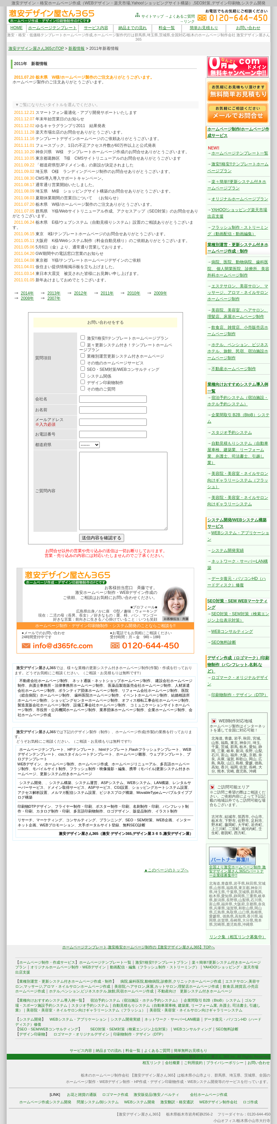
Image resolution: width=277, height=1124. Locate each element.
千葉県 (231, 892)
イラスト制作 (166, 826)
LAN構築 (161, 798)
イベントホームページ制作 (145, 710)
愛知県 (226, 896)
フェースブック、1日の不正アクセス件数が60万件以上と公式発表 (96, 145)
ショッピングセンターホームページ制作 (84, 716)
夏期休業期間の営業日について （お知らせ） (78, 198)
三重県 (251, 896)
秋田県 (251, 883)
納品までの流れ (132, 27)
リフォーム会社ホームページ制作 (150, 706)
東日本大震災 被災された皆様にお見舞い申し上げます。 (88, 273)
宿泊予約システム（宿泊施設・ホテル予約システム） (133, 1000)
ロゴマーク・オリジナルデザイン (81, 1034)
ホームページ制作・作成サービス (47, 962)
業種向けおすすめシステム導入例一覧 (51, 1000)
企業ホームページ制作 (166, 725)
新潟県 (219, 900)
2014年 (27, 293)
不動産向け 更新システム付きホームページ (195, 991)
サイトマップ (149, 16)
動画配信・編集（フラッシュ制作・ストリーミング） (154, 967)
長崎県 (235, 920)
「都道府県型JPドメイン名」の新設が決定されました (85, 165)
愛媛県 (214, 916)
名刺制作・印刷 (146, 822)
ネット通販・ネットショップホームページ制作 (111, 696)
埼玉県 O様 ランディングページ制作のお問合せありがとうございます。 (104, 171)
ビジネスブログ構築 (116, 808)
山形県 (219, 888)
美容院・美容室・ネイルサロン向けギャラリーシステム (196, 1010)
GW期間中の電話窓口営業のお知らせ (69, 253)
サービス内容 (96, 27)
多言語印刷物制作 (88, 826)
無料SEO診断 (134, 840)
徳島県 (228, 916)
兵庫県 (219, 908)
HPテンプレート (81, 765)
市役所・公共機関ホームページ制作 (66, 725)
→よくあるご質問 (180, 16)
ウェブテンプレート (166, 769)
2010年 (133, 293)
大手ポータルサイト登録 (98, 840)
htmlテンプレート (113, 765)
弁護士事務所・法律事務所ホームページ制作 (66, 701)
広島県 (219, 912)
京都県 (251, 904)
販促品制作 (142, 826)
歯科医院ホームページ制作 (96, 710)
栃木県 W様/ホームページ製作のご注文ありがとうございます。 (95, 204)
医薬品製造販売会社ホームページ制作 (139, 701)
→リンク (187, 21)
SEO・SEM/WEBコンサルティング (48, 1029)
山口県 (244, 912)
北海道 (214, 883)
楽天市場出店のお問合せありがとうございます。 (80, 132)
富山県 (214, 904)
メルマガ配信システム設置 (73, 808)
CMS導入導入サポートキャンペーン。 (71, 178)
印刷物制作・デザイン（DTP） (239, 695)
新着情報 (76, 48)
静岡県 (239, 896)
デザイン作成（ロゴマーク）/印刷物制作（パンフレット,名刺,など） (238, 664)
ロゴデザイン (118, 826)
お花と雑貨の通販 (82, 1094)
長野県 (231, 900)
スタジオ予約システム (231, 432)
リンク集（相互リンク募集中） (237, 937)
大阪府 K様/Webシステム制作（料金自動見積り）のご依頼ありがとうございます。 (113, 240)
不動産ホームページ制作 (233, 368)
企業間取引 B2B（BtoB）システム (212, 1000)
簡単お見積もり (204, 27)
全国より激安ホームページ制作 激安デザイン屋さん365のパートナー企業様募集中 (237, 871)
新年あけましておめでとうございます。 (72, 280)
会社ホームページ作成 (208, 1094)
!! (236, 875)
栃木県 (214, 896)
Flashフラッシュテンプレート (154, 765)
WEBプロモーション (57, 840)
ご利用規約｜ (195, 1063)
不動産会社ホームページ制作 (43, 696)
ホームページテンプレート (52, 27)
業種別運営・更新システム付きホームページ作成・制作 (65, 981)
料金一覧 (167, 27)
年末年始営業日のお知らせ (60, 119)
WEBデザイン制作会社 (218, 1102)
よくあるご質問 (157, 1050)
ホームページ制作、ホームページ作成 (76, 779)
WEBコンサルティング (232, 631)
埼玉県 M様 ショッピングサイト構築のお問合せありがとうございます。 (104, 191)
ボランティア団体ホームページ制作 (88, 706)
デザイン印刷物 (32, 1034)
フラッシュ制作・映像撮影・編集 (97, 784)
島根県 (256, 912)
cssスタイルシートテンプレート (86, 769)
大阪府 (239, 904)
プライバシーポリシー (225, 1063)
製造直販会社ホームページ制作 (44, 720)
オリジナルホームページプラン (239, 199)
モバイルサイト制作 (49, 784)
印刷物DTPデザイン (34, 822)
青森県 (226, 883)
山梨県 (244, 900)
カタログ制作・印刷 (53, 826)
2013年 (54, 293)
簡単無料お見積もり (190, 1050)
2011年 (107, 293)
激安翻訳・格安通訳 (177, 1102)
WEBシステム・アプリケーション (78, 1019)
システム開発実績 (227, 550)
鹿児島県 (233, 924)
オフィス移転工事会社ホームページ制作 (155, 716)
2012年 (80, 293)
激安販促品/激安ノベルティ (156, 1094)
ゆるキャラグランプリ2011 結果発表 (71, 125)
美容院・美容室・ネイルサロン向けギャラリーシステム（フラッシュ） (237, 480)
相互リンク (151, 1063)
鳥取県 (231, 912)
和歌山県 (245, 908)
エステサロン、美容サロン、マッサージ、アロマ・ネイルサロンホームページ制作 (237, 292)
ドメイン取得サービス (66, 803)
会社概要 (172, 1063)
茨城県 (244, 892)
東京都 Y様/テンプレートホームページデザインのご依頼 (88, 260)
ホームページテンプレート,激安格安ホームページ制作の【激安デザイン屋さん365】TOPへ (138, 947)
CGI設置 (121, 803)
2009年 (160, 293)
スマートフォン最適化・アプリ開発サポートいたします (86, 112)
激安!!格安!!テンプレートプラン (161, 962)
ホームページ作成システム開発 (45, 1102)
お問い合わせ (248, 27)
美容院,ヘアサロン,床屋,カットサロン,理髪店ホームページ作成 (166, 986)
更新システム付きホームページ (66, 789)
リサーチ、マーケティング (40, 835)
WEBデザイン (29, 779)
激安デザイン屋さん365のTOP (36, 48)
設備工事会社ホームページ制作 (99, 720)
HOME (16, 27)
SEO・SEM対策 (139, 835)
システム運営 (86, 798)
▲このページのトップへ (166, 885)
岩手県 (239, 883)
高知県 (240, 916)
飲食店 (228, 986)
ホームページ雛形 (131, 769)
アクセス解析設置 (32, 808)
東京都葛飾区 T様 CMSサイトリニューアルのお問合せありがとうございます (108, 158)
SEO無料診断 (223, 642)
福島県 (231, 888)
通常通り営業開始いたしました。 (66, 184)
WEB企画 (164, 835)
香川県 (252, 916)
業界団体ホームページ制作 (121, 725)
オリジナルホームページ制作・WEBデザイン (68, 967)
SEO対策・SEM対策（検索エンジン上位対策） (129, 1029)
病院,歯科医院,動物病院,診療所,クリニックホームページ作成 (170, 981)
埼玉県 (219, 892)
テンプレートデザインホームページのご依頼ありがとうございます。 (98, 138)
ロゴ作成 (250, 1102)
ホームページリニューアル (134, 779)
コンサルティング (81, 835)
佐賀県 (223, 920)
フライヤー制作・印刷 (73, 822)
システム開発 (30, 798)
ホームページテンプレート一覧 (239, 153)
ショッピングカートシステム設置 (160, 803)
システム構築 (60, 798)
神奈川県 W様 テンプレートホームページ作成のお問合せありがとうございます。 (112, 151)
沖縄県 (247, 924)
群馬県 (256, 892)
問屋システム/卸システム (98, 1102)
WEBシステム (139, 798)
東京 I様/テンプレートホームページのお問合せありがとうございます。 (102, 234)
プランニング (110, 835)
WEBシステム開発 (139, 1102)
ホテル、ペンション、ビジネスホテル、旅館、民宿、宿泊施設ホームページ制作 (237, 351)
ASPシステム (112, 798)
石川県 (256, 900)
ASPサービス (99, 803)
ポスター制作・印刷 (112, 822)
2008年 (27, 298)
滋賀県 (231, 908)
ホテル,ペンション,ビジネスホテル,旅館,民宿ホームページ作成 (101, 991)
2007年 (54, 298)
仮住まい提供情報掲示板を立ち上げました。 (76, 266)
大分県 (247, 920)
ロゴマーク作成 (115, 1094)
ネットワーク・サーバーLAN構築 (172, 1019)
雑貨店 (240, 986)
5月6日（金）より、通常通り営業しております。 (80, 247)
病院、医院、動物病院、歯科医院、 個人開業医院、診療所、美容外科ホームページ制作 (238, 268)
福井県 (226, 904)
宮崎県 (219, 924)
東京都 (244, 888)
